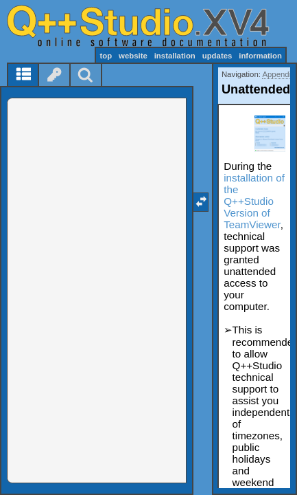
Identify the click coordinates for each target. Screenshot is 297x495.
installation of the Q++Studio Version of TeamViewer (254, 201)
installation (174, 56)
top (105, 56)
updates (217, 56)
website (133, 56)
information (260, 56)
